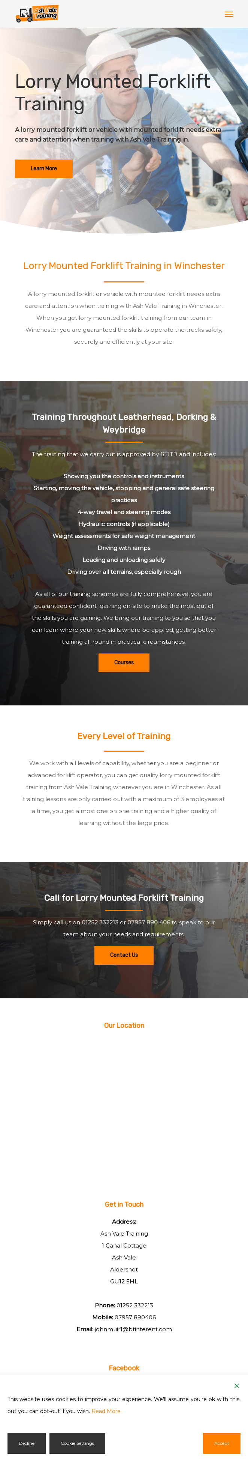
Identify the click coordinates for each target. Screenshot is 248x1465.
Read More (106, 1411)
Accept (221, 1443)
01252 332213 (100, 922)
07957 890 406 (148, 922)
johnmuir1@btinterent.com (133, 1329)
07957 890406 (135, 1317)
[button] (229, 14)
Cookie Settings (77, 1443)
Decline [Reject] (26, 1443)
